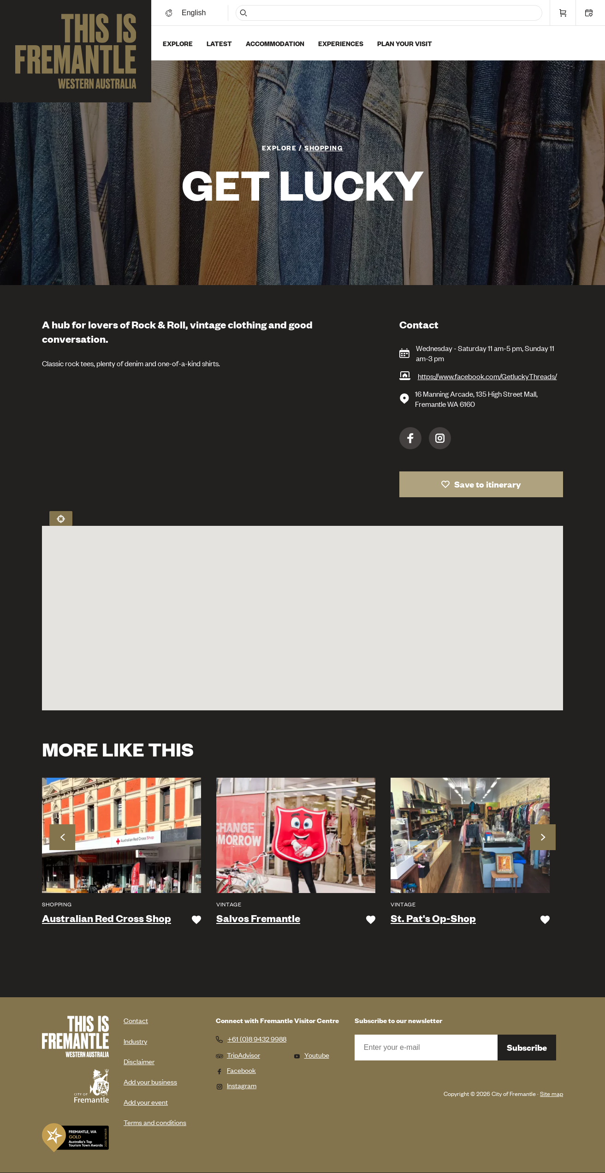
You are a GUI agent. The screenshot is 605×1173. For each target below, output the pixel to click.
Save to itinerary (487, 484)
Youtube (311, 1055)
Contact (136, 1020)
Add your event (146, 1102)
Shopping (323, 147)
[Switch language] (195, 13)
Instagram (440, 438)
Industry (135, 1041)
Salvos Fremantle (258, 918)
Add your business (150, 1081)
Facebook (410, 438)
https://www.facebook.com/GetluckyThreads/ (487, 376)
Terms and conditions (155, 1122)
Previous (62, 837)
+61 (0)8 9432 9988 (256, 1039)
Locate (60, 518)
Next (543, 837)
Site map (551, 1093)
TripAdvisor (238, 1055)
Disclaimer (139, 1061)
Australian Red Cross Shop (106, 918)
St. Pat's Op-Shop (433, 918)
